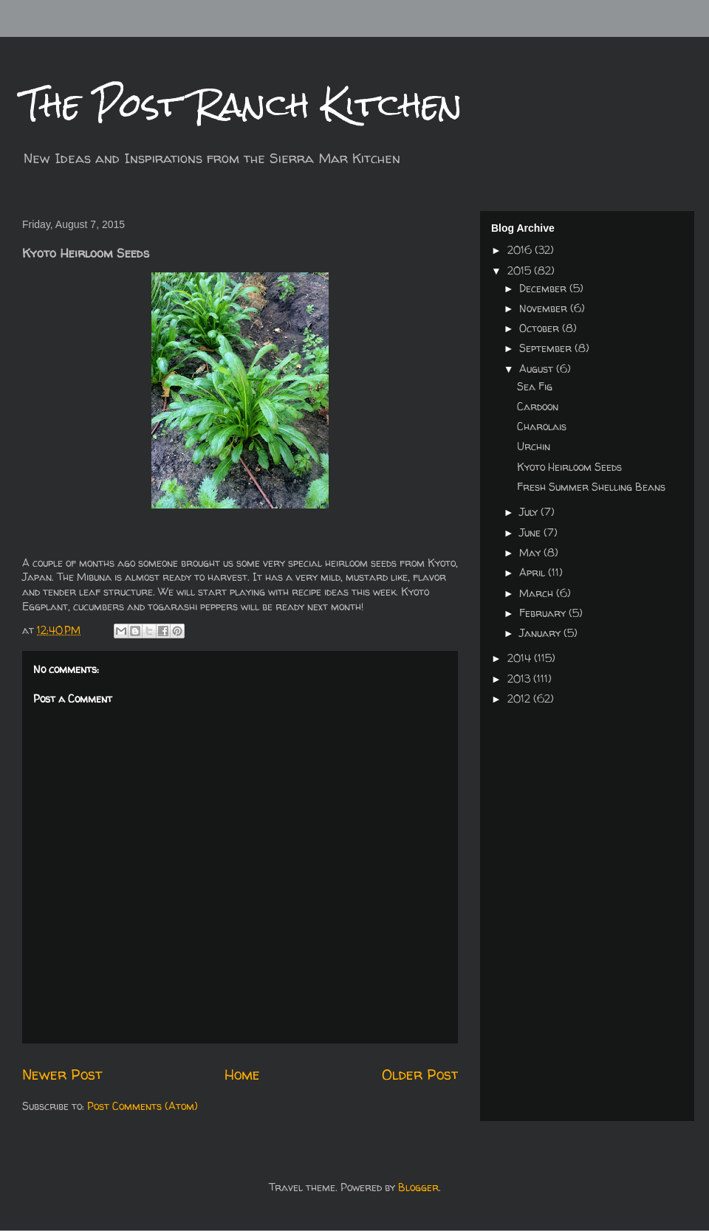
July (530, 512)
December (544, 288)
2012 (520, 699)
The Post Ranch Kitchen (242, 104)
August (537, 369)
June (531, 532)
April (533, 572)
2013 (520, 679)
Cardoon (537, 406)
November (544, 308)
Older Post (420, 1074)
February (544, 613)
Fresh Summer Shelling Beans (591, 487)
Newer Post (62, 1074)
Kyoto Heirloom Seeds (569, 467)
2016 (521, 250)
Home (242, 1074)
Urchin (533, 446)
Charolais (541, 426)
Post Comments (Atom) (142, 1106)
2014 (520, 658)
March (537, 593)
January (541, 633)
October (540, 328)
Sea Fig (534, 386)
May (531, 552)
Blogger (418, 1187)
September (547, 348)
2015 (520, 270)
